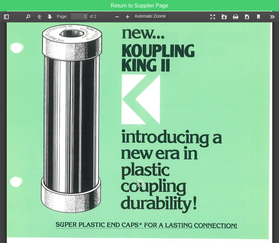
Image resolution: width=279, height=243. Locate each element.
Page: (62, 16)
